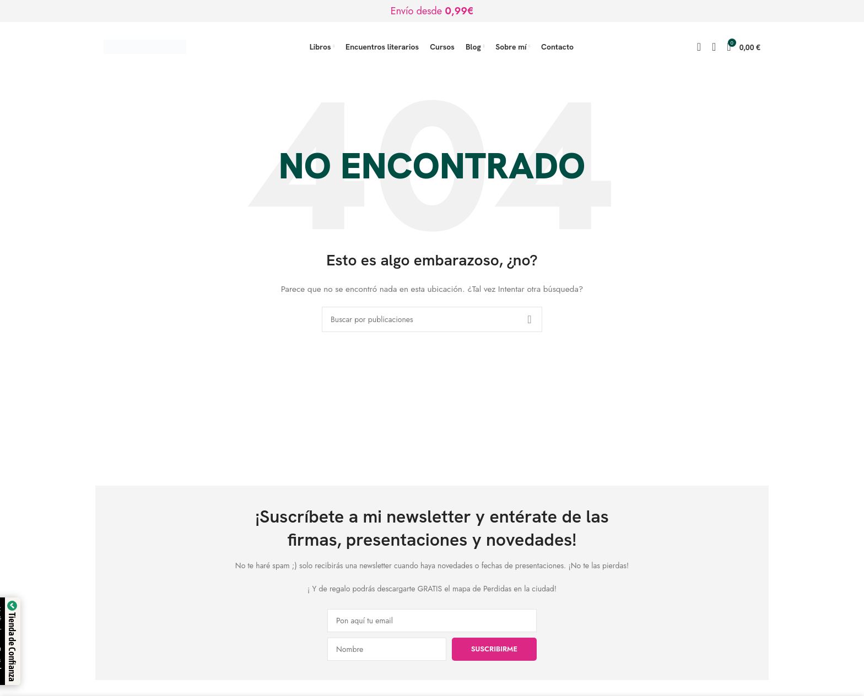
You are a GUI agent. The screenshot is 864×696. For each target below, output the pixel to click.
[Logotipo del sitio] (145, 45)
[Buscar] (699, 47)
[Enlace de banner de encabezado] (432, 11)
